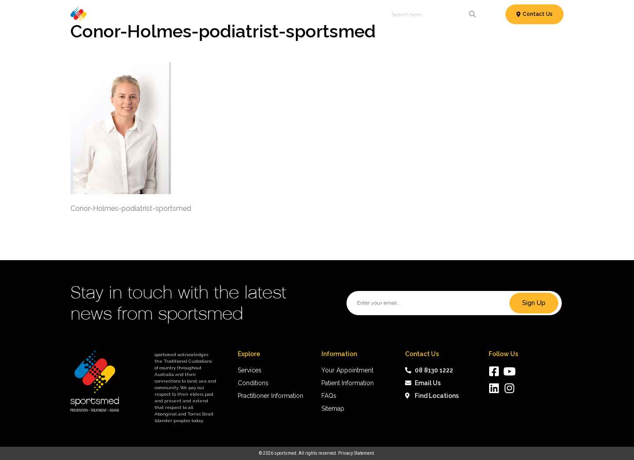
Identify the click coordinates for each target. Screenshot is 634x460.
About (366, 14)
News (341, 14)
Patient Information (293, 14)
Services (149, 14)
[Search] (472, 14)
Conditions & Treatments (214, 14)
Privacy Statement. (356, 453)
